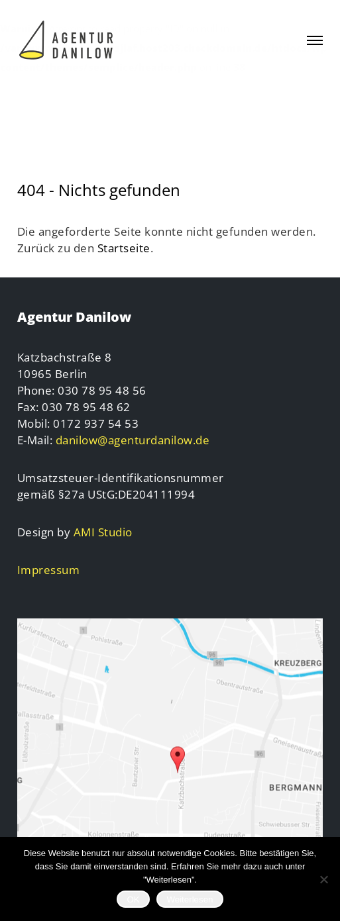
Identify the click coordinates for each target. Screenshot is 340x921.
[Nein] (323, 879)
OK (133, 899)
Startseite (123, 248)
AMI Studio (103, 532)
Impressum (48, 569)
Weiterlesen (189, 899)
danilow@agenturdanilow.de (133, 440)
